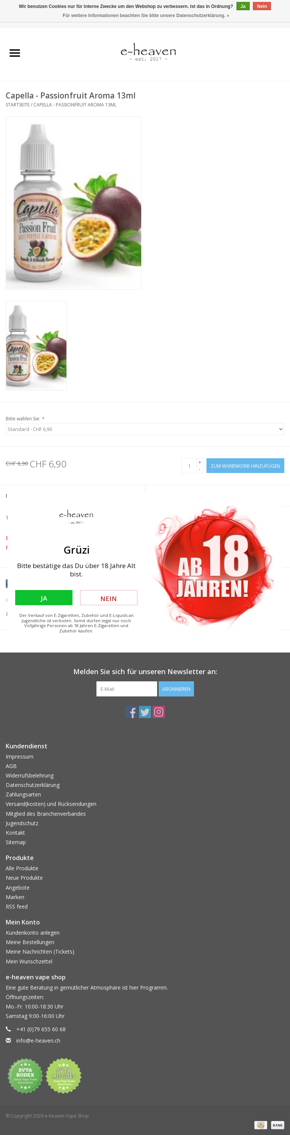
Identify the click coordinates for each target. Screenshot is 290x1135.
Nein (108, 598)
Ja (44, 598)
